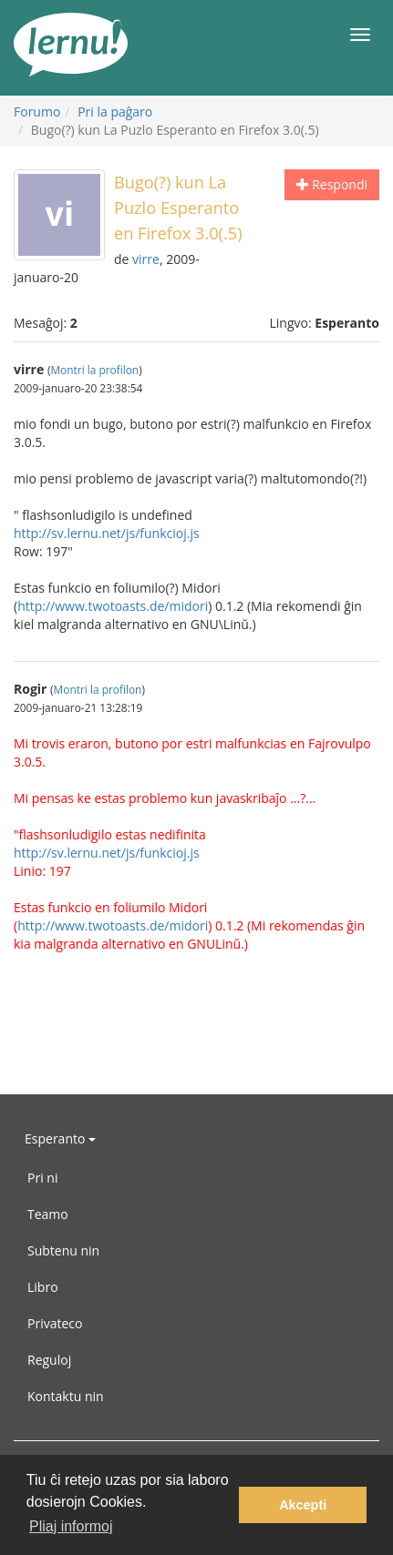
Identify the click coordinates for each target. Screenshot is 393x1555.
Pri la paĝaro (115, 111)
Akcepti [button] (302, 1505)
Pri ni (42, 1177)
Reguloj (49, 1359)
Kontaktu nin (65, 1396)
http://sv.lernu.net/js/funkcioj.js (107, 533)
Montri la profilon (94, 369)
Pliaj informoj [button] (71, 1526)
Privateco (54, 1323)
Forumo (37, 111)
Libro (42, 1287)
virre (146, 259)
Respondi (331, 184)
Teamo (47, 1214)
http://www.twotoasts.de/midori (112, 606)
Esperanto (60, 1138)
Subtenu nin (63, 1250)
